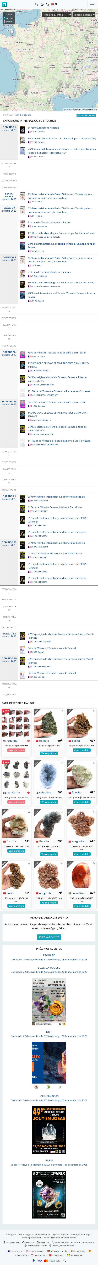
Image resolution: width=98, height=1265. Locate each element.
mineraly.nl (38, 1255)
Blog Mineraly (11, 1242)
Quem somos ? (60, 1234)
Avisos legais (25, 1234)
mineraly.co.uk (35, 1251)
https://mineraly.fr (37, 1245)
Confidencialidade (42, 1234)
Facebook (28, 1242)
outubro (27, 115)
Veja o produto (16, 750)
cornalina (76, 893)
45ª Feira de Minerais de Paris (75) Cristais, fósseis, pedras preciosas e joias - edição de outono (60, 198)
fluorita (74, 792)
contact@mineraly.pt (84, 1242)
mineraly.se (74, 1255)
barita (74, 740)
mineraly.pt (56, 1255)
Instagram (43, 1242)
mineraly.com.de (57, 1251)
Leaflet (67, 110)
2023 (17, 115)
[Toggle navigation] (92, 4)
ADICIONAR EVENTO (49, 937)
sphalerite (11, 792)
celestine (43, 792)
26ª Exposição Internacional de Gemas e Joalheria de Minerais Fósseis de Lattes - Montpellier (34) (62, 153)
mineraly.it (78, 1251)
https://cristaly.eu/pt (63, 1245)
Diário (8, 115)
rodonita (10, 740)
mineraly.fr (15, 1251)
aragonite (76, 841)
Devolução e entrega (80, 1234)
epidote (42, 740)
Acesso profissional (31, 1237)
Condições (11, 1234)
